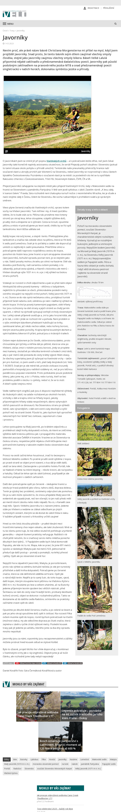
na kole (65, 764)
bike (15, 759)
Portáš (7, 769)
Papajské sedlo (109, 764)
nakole (75, 764)
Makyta (113, 759)
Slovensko (29, 769)
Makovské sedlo (99, 759)
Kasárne (73, 759)
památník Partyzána (90, 764)
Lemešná (84, 759)
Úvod (5, 31)
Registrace (93, 8)
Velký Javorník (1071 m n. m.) (88, 769)
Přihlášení (108, 8)
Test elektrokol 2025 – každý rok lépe (55, 809)
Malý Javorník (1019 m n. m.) (16, 764)
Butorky (23, 759)
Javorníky (62, 759)
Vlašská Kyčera (10, 773)
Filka (44, 759)
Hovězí (52, 759)
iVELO (14, 14)
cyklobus (34, 759)
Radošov (17, 769)
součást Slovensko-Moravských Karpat (54, 769)
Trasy (12, 31)
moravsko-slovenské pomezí (46, 764)
